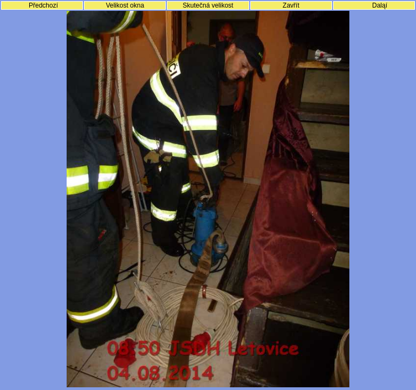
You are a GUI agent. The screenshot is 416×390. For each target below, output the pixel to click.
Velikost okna (125, 5)
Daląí (379, 5)
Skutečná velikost (208, 5)
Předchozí (43, 5)
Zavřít (291, 5)
